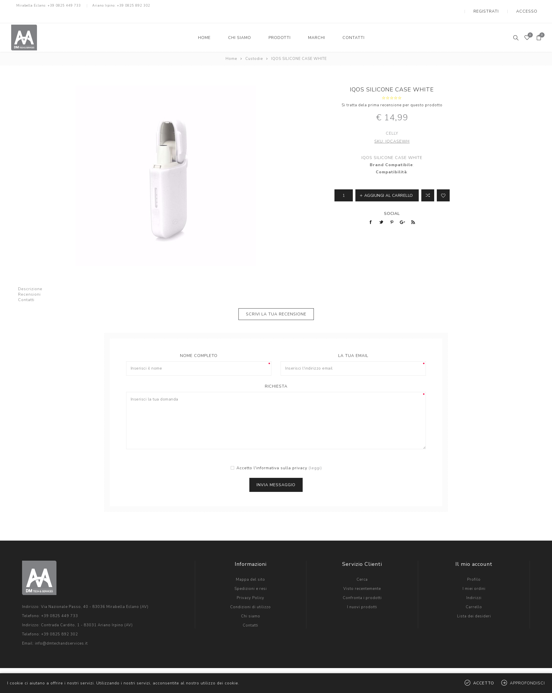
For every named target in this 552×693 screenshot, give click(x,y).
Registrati (501, 5)
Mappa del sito (250, 568)
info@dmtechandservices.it (61, 632)
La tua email (353, 344)
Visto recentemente (362, 577)
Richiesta (276, 375)
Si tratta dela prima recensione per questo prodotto (392, 93)
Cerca (362, 568)
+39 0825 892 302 (133, 5)
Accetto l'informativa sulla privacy (271, 456)
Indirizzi (473, 586)
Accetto (483, 683)
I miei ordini (474, 577)
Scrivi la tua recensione (276, 302)
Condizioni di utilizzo (250, 595)
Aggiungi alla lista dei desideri (443, 184)
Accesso (532, 5)
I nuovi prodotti (362, 595)
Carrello (474, 595)
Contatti (26, 288)
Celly (392, 122)
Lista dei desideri (474, 604)
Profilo (474, 568)
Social (392, 202)
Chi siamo (250, 604)
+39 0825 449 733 (64, 5)
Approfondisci (527, 683)
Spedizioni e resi (250, 577)
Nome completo (199, 344)
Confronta (427, 184)
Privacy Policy (250, 586)
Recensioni (29, 283)
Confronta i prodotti (362, 586)
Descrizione (30, 277)
